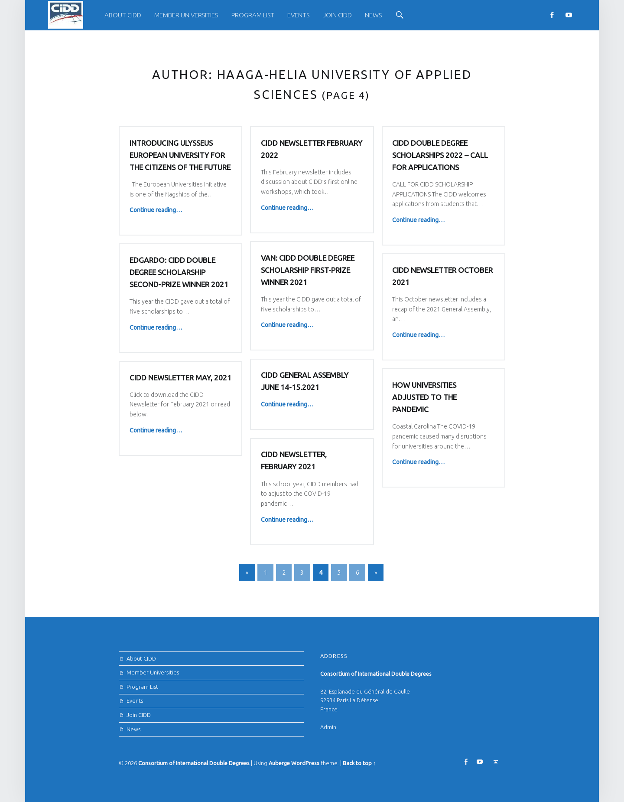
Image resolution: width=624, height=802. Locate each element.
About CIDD (122, 15)
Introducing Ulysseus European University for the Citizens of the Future (180, 155)
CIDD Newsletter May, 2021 (180, 380)
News (373, 15)
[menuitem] (122, 15)
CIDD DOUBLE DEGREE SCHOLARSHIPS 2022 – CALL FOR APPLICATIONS (440, 155)
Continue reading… (156, 209)
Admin (328, 727)
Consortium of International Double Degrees (194, 763)
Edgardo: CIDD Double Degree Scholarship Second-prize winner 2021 (256, 275)
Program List (252, 15)
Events (298, 15)
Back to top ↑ (359, 763)
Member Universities (186, 15)
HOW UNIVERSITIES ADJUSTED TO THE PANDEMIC (424, 401)
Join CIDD (337, 15)
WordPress (305, 763)
